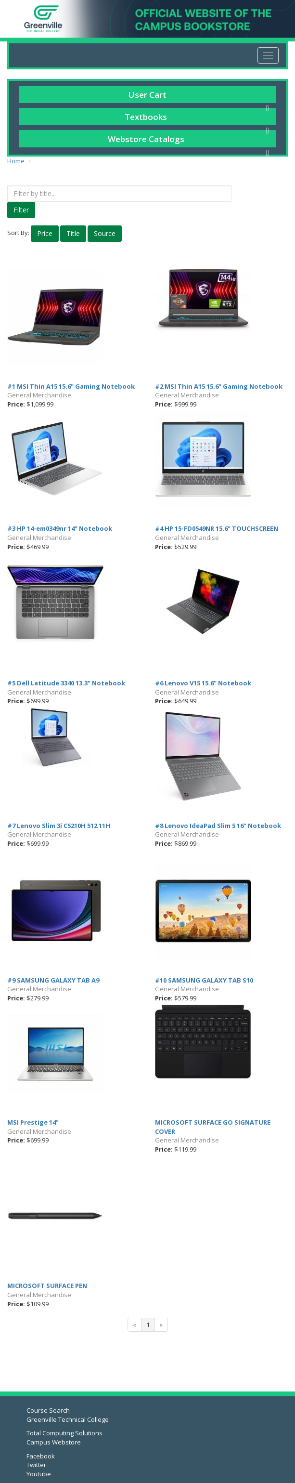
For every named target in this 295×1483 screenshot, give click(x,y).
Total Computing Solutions (64, 1433)
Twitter (36, 1464)
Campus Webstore (53, 1442)
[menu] (268, 55)
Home (16, 161)
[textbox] (119, 193)
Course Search (48, 1410)
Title (73, 233)
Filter (21, 209)
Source (104, 233)
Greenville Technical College (67, 1419)
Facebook (40, 1456)
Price (44, 233)
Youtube (38, 1474)
